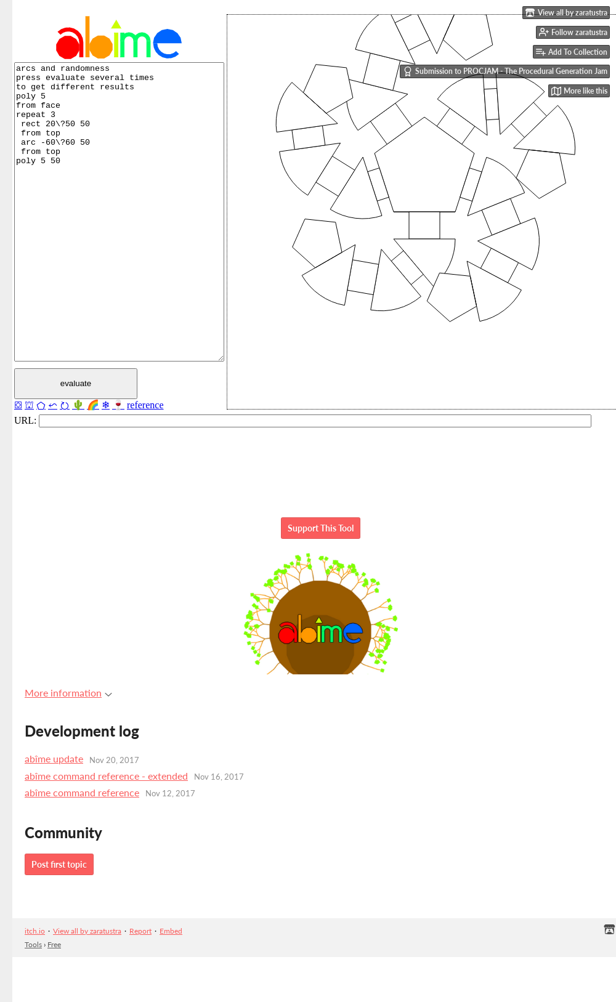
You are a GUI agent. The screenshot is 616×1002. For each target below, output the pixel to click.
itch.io (35, 930)
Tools (33, 944)
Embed (171, 930)
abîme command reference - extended (106, 776)
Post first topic (59, 864)
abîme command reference (82, 792)
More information (68, 692)
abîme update (54, 758)
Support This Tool (321, 528)
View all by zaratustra (87, 930)
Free (54, 944)
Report (140, 930)
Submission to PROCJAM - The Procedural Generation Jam (505, 71)
